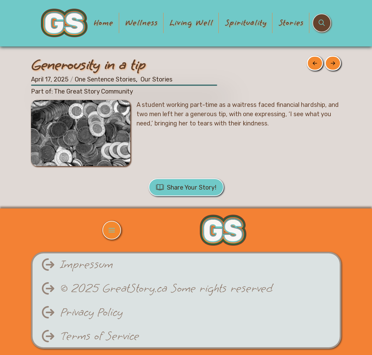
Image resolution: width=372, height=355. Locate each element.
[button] (321, 23)
